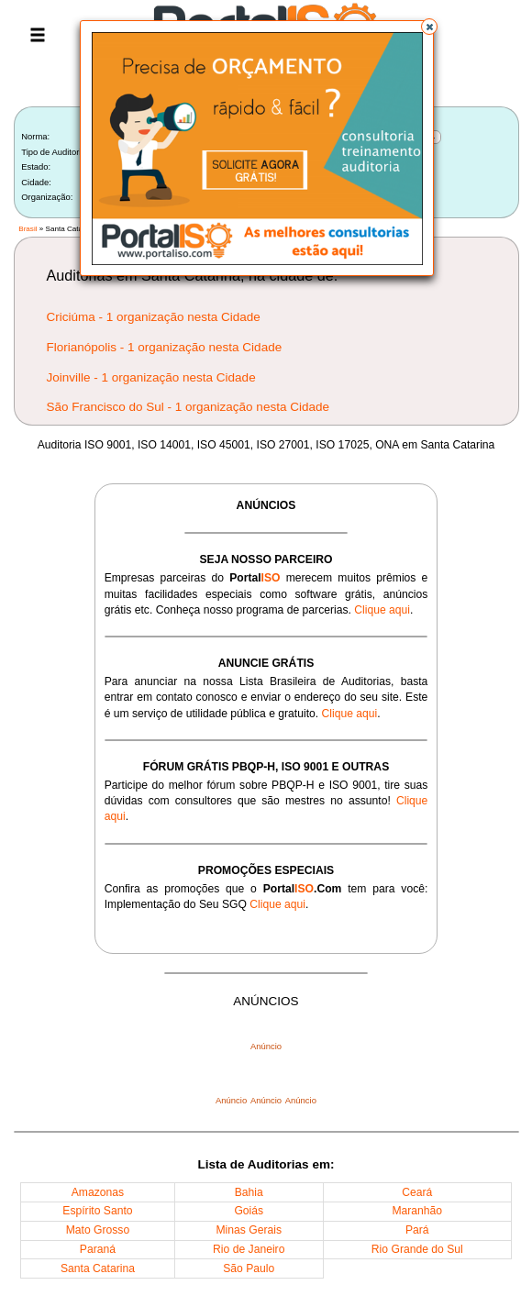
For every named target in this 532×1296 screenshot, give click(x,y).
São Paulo (248, 1268)
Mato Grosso (98, 1230)
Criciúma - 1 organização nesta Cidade (153, 317)
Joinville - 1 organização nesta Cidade (151, 377)
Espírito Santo (97, 1210)
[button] (429, 26)
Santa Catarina (98, 1268)
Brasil (27, 229)
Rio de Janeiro (248, 1249)
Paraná (98, 1249)
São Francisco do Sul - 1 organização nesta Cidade (188, 407)
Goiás (248, 1210)
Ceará (417, 1192)
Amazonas (98, 1192)
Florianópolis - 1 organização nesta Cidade (165, 347)
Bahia (249, 1192)
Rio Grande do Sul (417, 1249)
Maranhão (417, 1210)
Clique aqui (382, 610)
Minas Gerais (249, 1230)
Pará (417, 1230)
